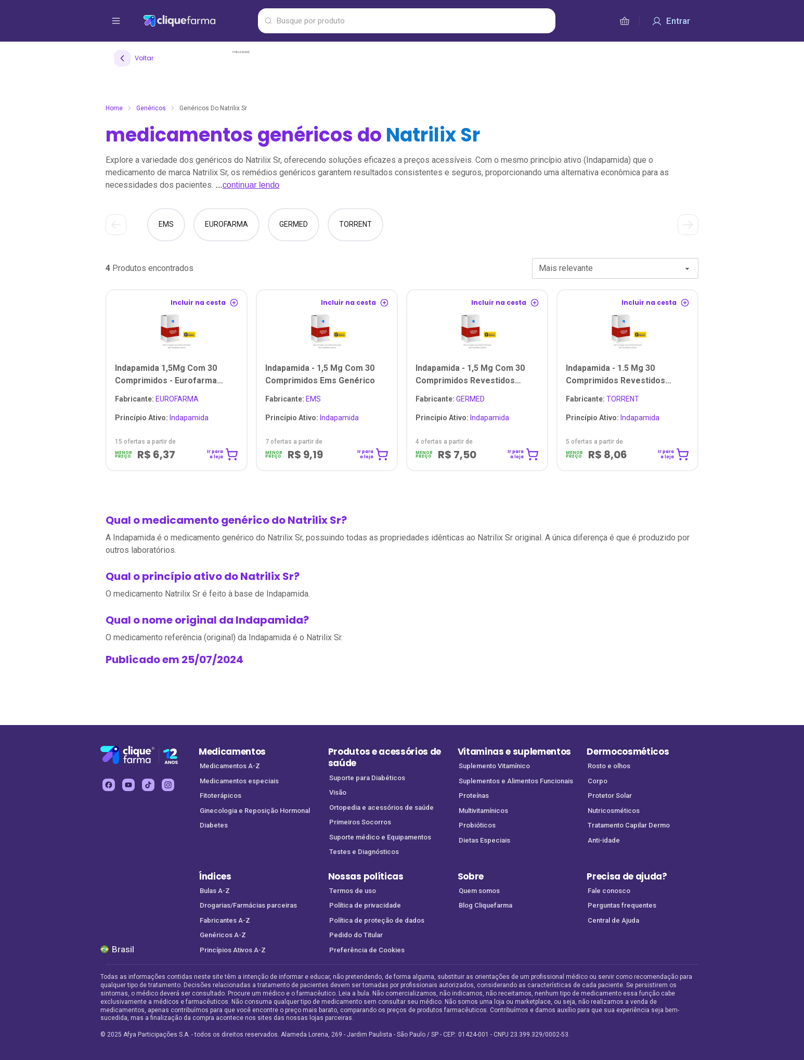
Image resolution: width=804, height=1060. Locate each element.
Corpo (597, 781)
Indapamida (162, 417)
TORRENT (602, 399)
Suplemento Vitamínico (494, 766)
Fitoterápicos (220, 795)
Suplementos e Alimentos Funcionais (516, 781)
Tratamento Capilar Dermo (629, 825)
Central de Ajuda (613, 920)
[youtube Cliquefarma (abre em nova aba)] (128, 785)
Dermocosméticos (628, 751)
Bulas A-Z (215, 891)
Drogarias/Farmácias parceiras (248, 905)
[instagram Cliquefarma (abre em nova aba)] (168, 785)
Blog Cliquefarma (485, 905)
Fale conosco (609, 891)
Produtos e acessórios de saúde (384, 757)
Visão (337, 792)
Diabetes (214, 825)
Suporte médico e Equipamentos (380, 837)
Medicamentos (232, 751)
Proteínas (474, 795)
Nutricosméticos (614, 811)
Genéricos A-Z (223, 935)
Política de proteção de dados (376, 920)
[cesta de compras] (624, 20)
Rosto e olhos (609, 766)
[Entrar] (670, 20)
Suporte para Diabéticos (367, 778)
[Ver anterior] (116, 224)
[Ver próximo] (688, 224)
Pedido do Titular (356, 935)
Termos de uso (352, 891)
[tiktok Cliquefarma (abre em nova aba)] (148, 785)
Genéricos (151, 108)
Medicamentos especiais (239, 781)
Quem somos (479, 891)
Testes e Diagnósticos (364, 852)
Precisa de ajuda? (627, 876)
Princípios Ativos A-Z (233, 950)
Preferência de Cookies (367, 950)
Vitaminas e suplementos (515, 751)
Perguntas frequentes (622, 905)
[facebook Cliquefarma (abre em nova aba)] (108, 785)
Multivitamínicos (483, 811)
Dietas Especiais (484, 840)
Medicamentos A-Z (230, 766)
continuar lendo (251, 184)
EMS (293, 399)
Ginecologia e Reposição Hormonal (255, 811)
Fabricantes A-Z (225, 920)
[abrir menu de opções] (116, 20)
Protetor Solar (610, 795)
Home (114, 108)
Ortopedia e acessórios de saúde (381, 807)
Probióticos (477, 825)
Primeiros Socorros (360, 822)
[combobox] (615, 268)
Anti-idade (604, 840)
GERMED (450, 399)
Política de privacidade (365, 905)
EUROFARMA (157, 399)
